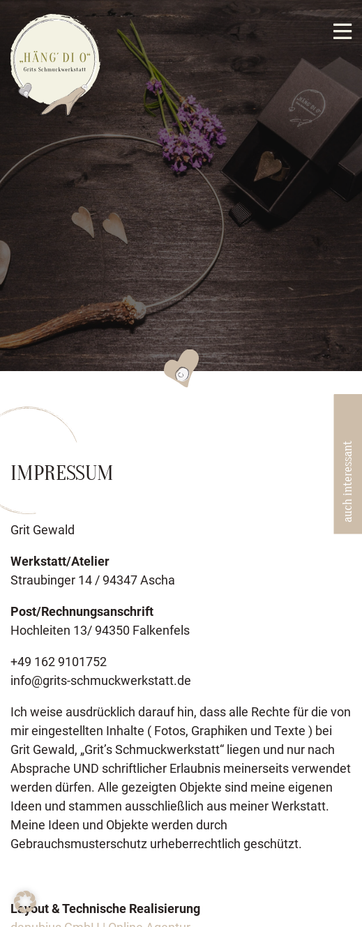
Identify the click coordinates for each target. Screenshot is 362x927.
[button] (25, 902)
